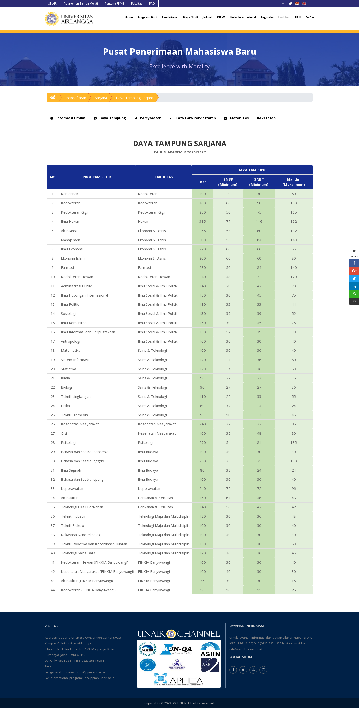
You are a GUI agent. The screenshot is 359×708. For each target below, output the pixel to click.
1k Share (354, 253)
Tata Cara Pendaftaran (193, 118)
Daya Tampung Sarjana (135, 97)
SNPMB (221, 17)
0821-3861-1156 (69, 660)
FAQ (152, 3)
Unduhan (284, 17)
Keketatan (266, 118)
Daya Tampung (110, 118)
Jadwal (207, 17)
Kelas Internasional (243, 17)
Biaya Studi (190, 17)
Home (129, 17)
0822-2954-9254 (93, 660)
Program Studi (147, 17)
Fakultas (136, 3)
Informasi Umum (67, 118)
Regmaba (267, 17)
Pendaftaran (170, 17)
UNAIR (52, 3)
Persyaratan (147, 118)
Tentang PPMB (114, 3)
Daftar (310, 17)
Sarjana (101, 97)
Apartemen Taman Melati (81, 3)
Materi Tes (236, 118)
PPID (298, 17)
